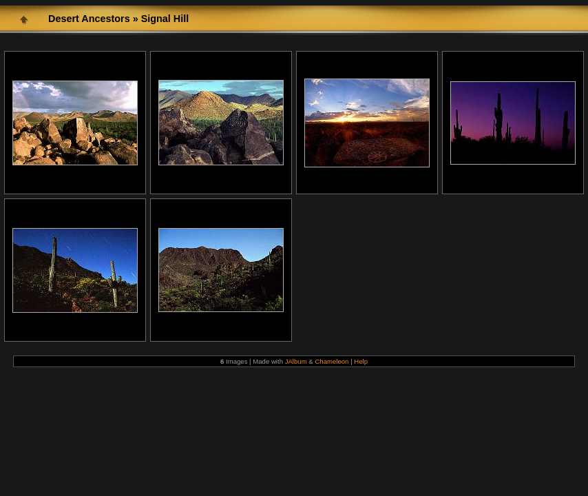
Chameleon (331, 361)
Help (361, 361)
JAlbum (296, 361)
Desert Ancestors (89, 18)
